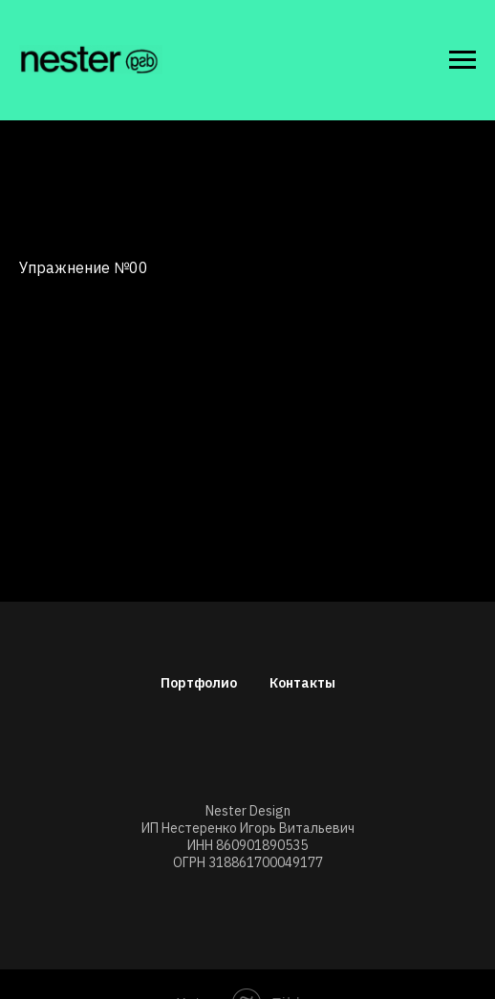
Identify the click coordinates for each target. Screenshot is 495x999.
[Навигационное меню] (462, 60)
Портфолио (199, 682)
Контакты (302, 682)
